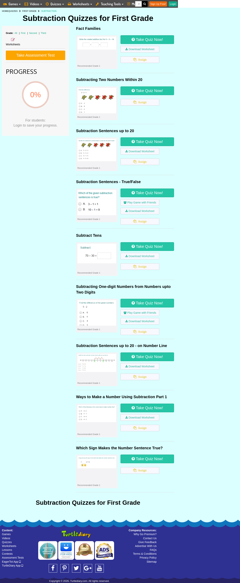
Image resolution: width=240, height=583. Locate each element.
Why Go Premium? (145, 534)
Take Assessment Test (35, 55)
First (23, 33)
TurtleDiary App (12, 565)
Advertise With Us (146, 546)
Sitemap (152, 561)
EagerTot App (11, 561)
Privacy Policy (148, 557)
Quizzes (7, 542)
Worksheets (9, 546)
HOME (5, 11)
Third (43, 33)
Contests (7, 553)
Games (6, 534)
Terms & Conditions (145, 553)
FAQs (153, 549)
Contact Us (150, 538)
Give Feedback (147, 542)
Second (33, 33)
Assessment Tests (13, 557)
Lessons (7, 549)
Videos (6, 538)
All (16, 33)
